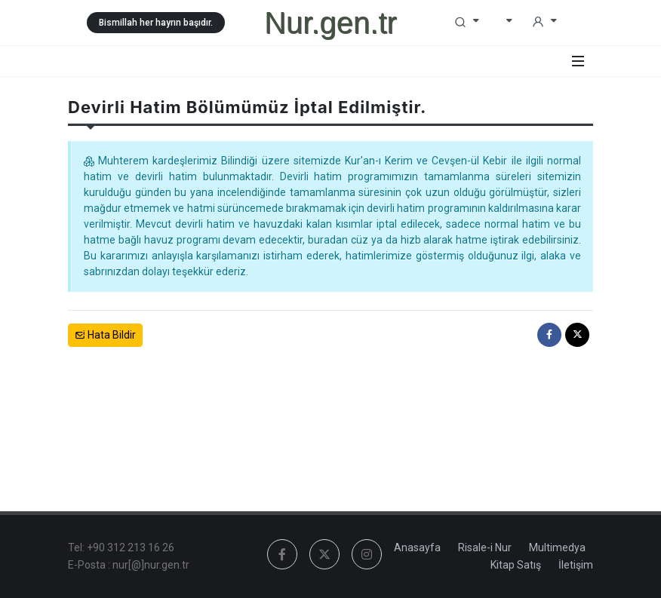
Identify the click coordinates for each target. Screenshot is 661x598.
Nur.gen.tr (330, 22)
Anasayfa (417, 547)
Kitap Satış (515, 565)
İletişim (575, 565)
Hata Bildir (105, 335)
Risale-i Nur (485, 547)
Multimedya (557, 547)
